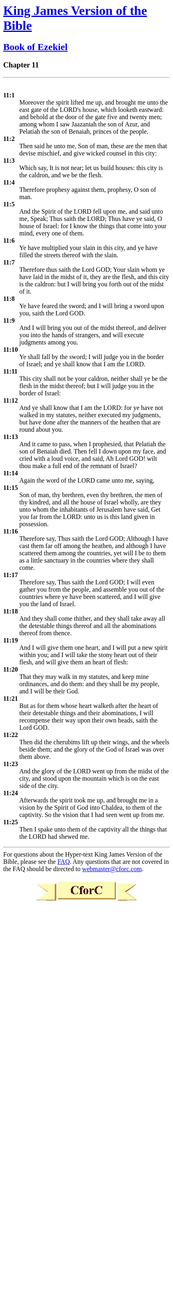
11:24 (10, 793)
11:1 (8, 95)
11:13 (10, 436)
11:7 (8, 262)
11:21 (10, 698)
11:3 (8, 160)
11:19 (10, 640)
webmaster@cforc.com (112, 868)
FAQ (64, 861)
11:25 (10, 822)
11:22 (10, 734)
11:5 (8, 204)
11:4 (8, 182)
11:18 (10, 611)
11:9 (8, 320)
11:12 (10, 400)
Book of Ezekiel (35, 47)
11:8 (8, 298)
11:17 (10, 574)
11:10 (10, 349)
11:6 (8, 240)
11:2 (8, 138)
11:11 (10, 371)
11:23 (10, 763)
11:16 (10, 531)
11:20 (10, 669)
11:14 (10, 473)
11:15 (10, 487)
